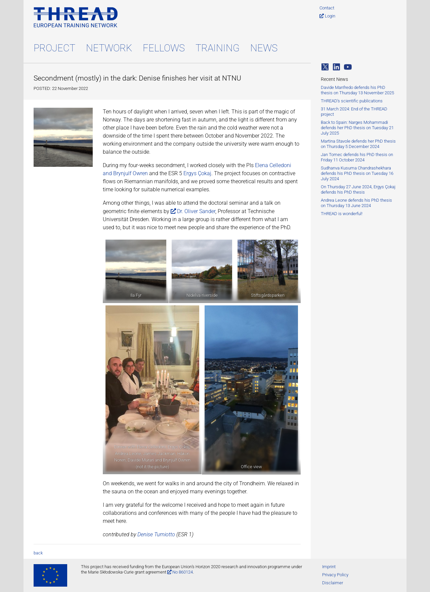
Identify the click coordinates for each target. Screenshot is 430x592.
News (263, 48)
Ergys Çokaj (197, 173)
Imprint (329, 566)
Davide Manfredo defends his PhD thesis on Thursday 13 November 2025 (357, 90)
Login (330, 15)
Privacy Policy (335, 574)
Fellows (164, 48)
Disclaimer (332, 582)
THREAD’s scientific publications (352, 100)
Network (109, 48)
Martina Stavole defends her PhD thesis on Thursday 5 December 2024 (358, 144)
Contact (326, 7)
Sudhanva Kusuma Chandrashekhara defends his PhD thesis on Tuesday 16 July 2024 (357, 173)
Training (218, 48)
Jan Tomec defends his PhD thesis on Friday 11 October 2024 (357, 157)
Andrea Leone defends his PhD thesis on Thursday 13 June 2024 (356, 203)
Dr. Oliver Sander (196, 211)
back (38, 552)
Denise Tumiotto (156, 534)
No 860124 (182, 572)
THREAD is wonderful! (341, 213)
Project (54, 48)
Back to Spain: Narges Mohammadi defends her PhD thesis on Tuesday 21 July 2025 (357, 128)
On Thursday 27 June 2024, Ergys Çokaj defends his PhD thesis (358, 189)
